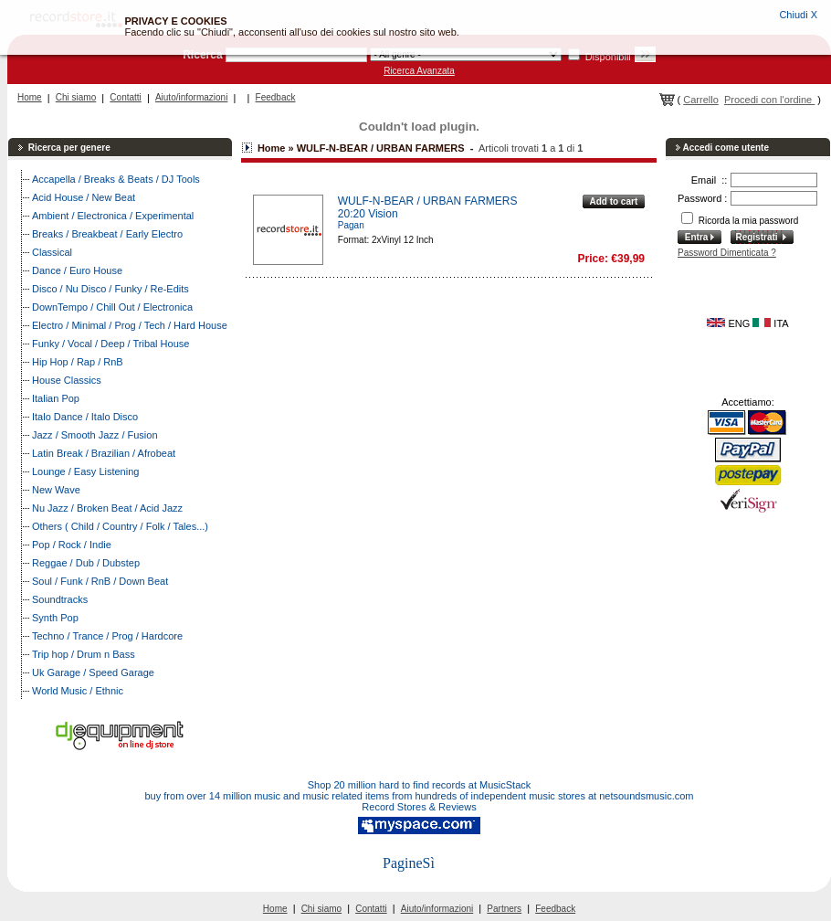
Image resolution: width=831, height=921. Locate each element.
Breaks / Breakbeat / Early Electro (107, 233)
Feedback (276, 97)
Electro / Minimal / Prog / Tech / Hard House (129, 325)
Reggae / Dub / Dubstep (86, 562)
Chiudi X (798, 14)
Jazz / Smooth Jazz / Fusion (95, 434)
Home (29, 97)
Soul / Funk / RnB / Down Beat (100, 581)
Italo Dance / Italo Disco (85, 416)
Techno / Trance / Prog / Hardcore (107, 635)
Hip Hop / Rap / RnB (77, 361)
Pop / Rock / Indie (71, 544)
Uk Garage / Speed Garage (93, 672)
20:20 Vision (368, 213)
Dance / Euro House (77, 270)
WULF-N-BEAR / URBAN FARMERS (428, 201)
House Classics (66, 380)
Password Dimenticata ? (727, 253)
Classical (52, 252)
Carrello (701, 99)
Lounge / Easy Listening (85, 471)
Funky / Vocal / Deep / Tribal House (110, 343)
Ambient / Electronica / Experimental (113, 215)
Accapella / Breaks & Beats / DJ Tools (116, 179)
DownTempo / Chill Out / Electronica (112, 307)
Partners (504, 909)
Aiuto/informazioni (191, 97)
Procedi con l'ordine (769, 99)
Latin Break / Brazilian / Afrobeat (103, 453)
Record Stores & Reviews (419, 806)
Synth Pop (55, 617)
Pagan (351, 225)
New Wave (56, 489)
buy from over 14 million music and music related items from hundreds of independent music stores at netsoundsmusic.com (419, 795)
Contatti (125, 97)
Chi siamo (76, 97)
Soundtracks (60, 599)
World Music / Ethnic (77, 690)
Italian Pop (55, 398)
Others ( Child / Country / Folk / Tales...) (120, 526)
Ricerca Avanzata (419, 71)
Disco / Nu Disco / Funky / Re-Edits (110, 288)
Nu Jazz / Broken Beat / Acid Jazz (107, 508)
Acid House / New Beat (83, 197)
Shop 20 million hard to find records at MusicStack (419, 784)
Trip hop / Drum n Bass (83, 654)
